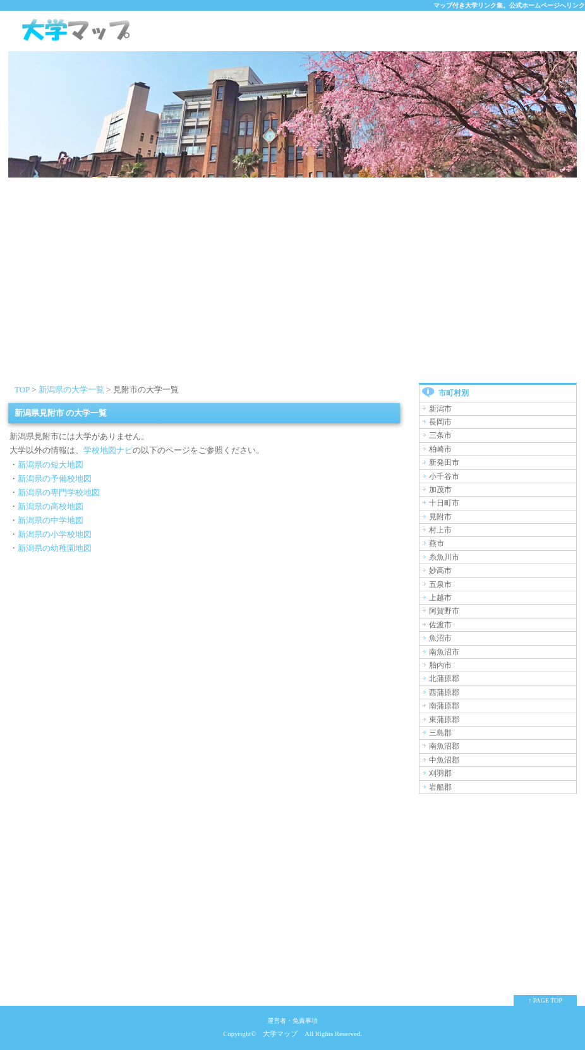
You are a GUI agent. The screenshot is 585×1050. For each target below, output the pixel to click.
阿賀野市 (444, 610)
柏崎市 (440, 449)
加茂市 (440, 489)
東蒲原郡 (444, 719)
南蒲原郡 (444, 705)
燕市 (436, 543)
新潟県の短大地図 (50, 464)
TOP (22, 389)
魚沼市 (440, 638)
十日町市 (444, 502)
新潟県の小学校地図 (55, 534)
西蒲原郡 (444, 692)
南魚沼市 (444, 652)
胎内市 (440, 665)
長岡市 (440, 422)
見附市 (440, 516)
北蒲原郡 (444, 678)
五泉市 (440, 584)
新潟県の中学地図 (50, 520)
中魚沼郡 (444, 760)
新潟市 (440, 408)
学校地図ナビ (108, 450)
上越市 (440, 597)
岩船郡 (440, 787)
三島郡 (440, 732)
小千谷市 (444, 476)
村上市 (440, 530)
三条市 (440, 435)
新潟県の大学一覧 (71, 389)
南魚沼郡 (444, 746)
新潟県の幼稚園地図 (55, 548)
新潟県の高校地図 (50, 506)
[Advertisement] (292, 288)
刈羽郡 (440, 773)
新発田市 (444, 462)
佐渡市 (440, 624)
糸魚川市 (444, 557)
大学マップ (280, 1033)
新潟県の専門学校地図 (59, 492)
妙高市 (440, 570)
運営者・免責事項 (292, 1020)
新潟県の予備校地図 (55, 478)
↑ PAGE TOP (545, 1000)
